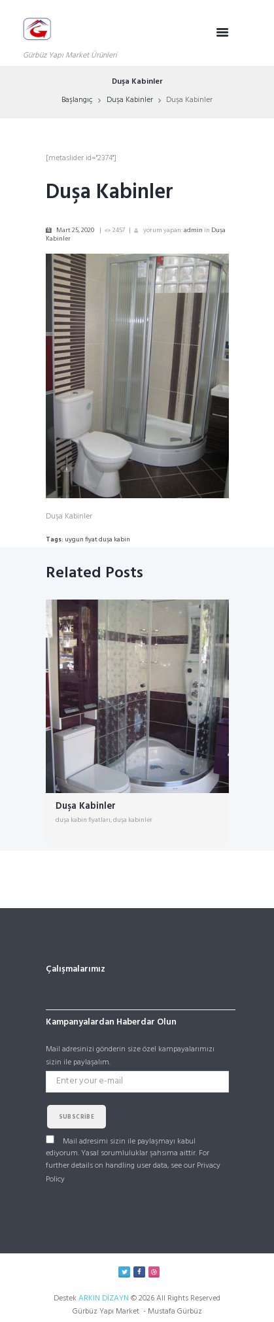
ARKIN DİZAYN (103, 1298)
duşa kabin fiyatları (83, 820)
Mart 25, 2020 (75, 230)
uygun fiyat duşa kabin (97, 539)
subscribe (77, 1117)
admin (193, 230)
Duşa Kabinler (130, 100)
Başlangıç (77, 100)
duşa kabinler (132, 820)
